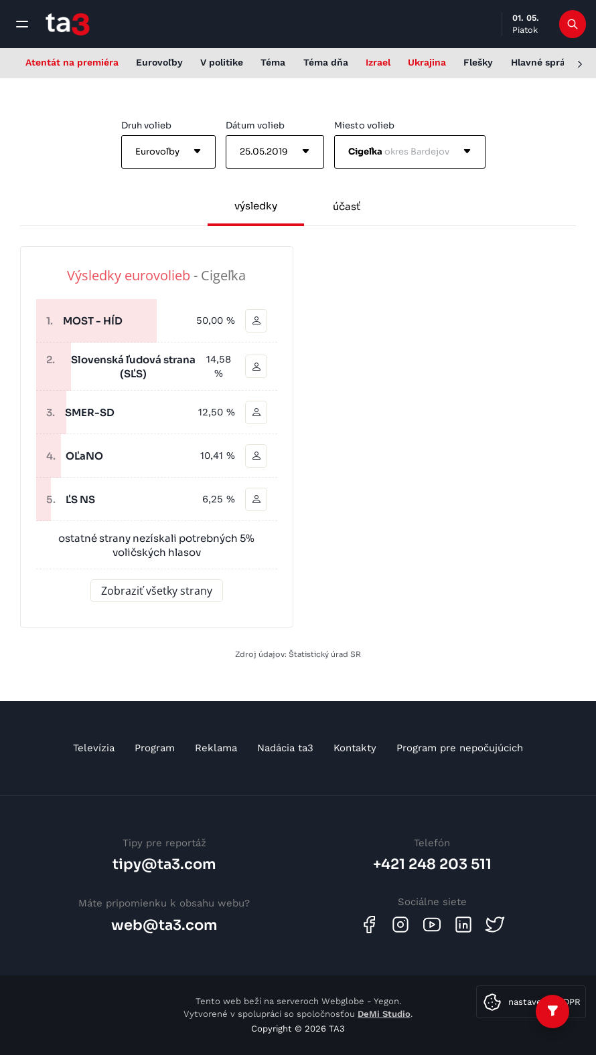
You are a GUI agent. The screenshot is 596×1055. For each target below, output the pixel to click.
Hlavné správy (543, 62)
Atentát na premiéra (72, 62)
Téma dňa (325, 62)
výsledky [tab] (255, 205)
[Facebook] (369, 924)
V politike (221, 62)
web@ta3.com (164, 925)
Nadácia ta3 (285, 748)
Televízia (94, 748)
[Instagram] (400, 924)
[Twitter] (495, 924)
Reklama (216, 748)
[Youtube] (432, 924)
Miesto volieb (364, 125)
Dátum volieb (255, 125)
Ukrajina (427, 62)
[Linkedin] (463, 924)
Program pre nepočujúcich (459, 748)
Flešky (478, 62)
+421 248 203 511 (432, 864)
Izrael (378, 62)
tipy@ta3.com (164, 864)
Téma (272, 62)
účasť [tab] (346, 206)
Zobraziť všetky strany (156, 590)
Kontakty (354, 748)
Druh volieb (146, 125)
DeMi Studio (384, 1014)
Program (155, 748)
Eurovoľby (159, 62)
